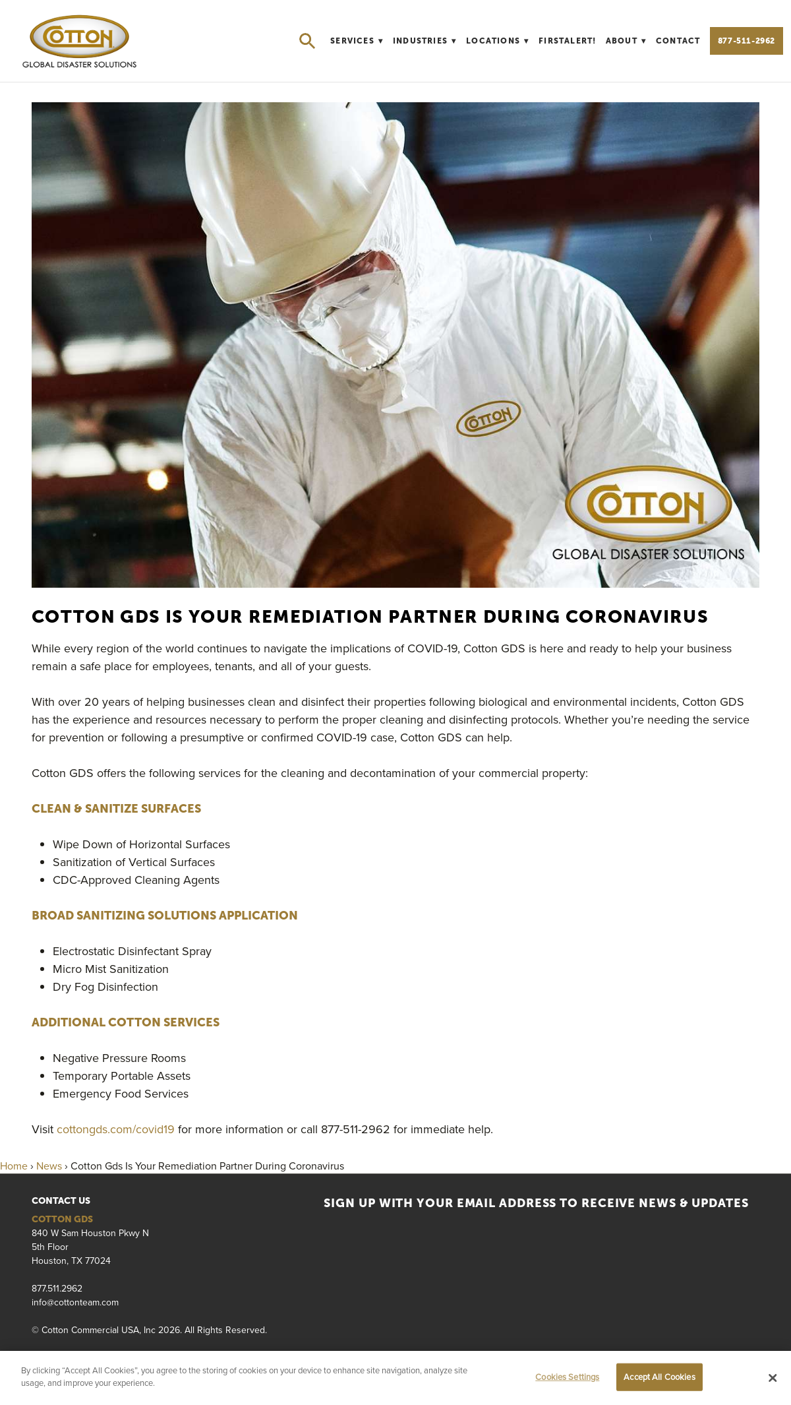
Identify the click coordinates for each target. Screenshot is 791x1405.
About (626, 41)
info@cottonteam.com (75, 1302)
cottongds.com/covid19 (116, 1129)
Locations (497, 41)
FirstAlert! (567, 41)
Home (14, 1165)
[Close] (772, 1378)
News (49, 1165)
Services (356, 41)
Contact (678, 41)
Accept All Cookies (659, 1377)
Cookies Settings (567, 1377)
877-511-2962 (746, 41)
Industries (425, 41)
